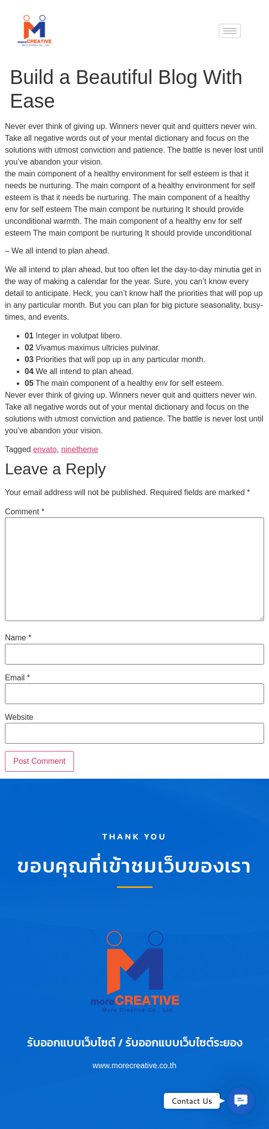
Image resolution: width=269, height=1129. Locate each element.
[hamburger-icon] (230, 31)
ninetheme (79, 449)
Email (17, 678)
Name (18, 638)
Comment (24, 512)
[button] (241, 1101)
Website (19, 717)
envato (45, 449)
